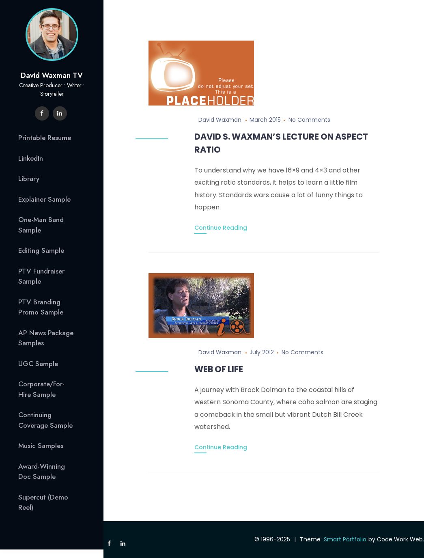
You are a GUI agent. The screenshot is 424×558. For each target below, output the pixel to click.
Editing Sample (41, 250)
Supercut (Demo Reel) (43, 502)
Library (28, 178)
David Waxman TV (52, 75)
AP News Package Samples (45, 338)
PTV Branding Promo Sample (40, 307)
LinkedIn (30, 158)
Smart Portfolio (345, 539)
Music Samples (40, 445)
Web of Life (218, 369)
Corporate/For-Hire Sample (41, 389)
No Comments (309, 120)
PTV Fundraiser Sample (41, 276)
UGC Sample (38, 363)
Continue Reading (220, 228)
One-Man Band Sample (41, 225)
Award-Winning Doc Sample (41, 471)
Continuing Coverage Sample (45, 420)
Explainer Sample (44, 199)
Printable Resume (44, 137)
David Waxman (219, 120)
